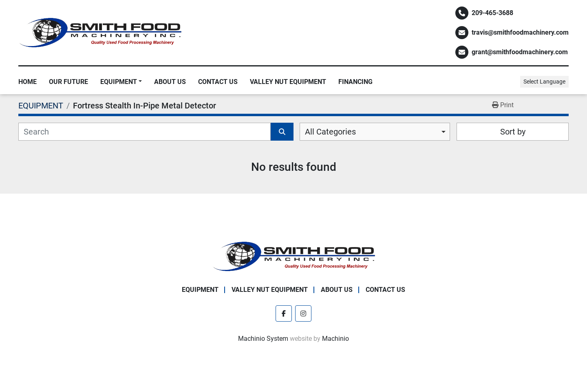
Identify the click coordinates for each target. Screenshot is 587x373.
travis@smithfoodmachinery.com (520, 32)
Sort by (512, 132)
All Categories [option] (330, 132)
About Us (170, 82)
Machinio (335, 338)
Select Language (544, 81)
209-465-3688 (492, 13)
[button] (121, 82)
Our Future (68, 82)
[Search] (144, 132)
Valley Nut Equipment (288, 82)
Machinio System (263, 338)
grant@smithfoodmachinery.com (520, 52)
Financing (355, 82)
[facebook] (284, 313)
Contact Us (218, 82)
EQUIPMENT (118, 82)
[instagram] (303, 313)
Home (27, 82)
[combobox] (375, 132)
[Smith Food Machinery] (293, 256)
